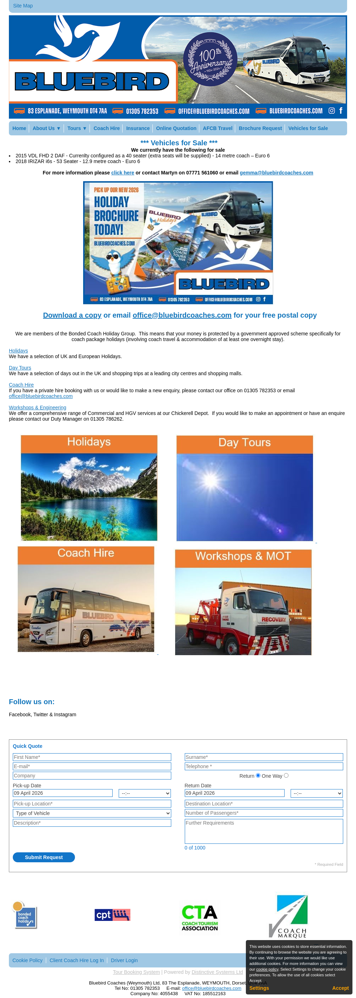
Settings (259, 988)
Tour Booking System (136, 972)
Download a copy (72, 315)
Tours (77, 128)
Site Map (23, 6)
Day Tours (20, 368)
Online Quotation (176, 128)
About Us (47, 128)
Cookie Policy (27, 960)
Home (19, 128)
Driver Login (124, 960)
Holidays (18, 351)
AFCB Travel (217, 128)
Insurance (138, 128)
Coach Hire (106, 128)
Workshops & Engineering (37, 407)
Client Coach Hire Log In (77, 960)
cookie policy (267, 969)
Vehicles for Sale (308, 128)
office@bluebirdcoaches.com (182, 315)
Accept (340, 988)
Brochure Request (260, 128)
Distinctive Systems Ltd (217, 972)
